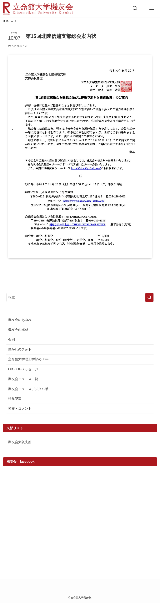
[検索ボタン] (135, 8)
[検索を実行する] (149, 297)
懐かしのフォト (19, 349)
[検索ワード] (79, 297)
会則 (11, 339)
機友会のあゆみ (19, 320)
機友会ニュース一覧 (23, 379)
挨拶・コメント (19, 408)
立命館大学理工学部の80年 (28, 359)
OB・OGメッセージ (23, 369)
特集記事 (14, 398)
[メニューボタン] (151, 8)
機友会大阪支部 (19, 442)
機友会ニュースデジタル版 (28, 389)
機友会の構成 (18, 329)
